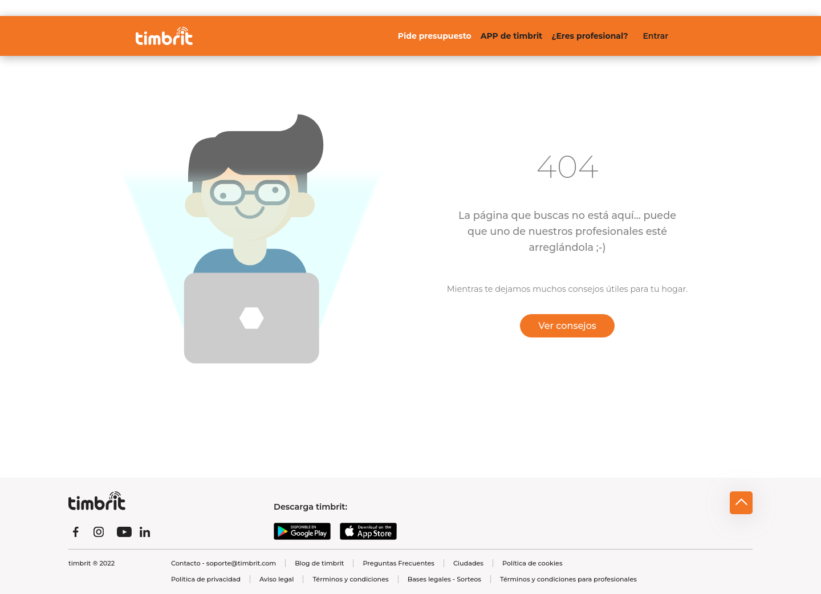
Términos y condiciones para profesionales (568, 579)
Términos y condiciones (350, 579)
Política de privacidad (206, 579)
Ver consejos (567, 325)
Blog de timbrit (319, 563)
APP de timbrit (511, 36)
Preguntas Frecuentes (398, 563)
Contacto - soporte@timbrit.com (223, 563)
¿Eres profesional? (589, 36)
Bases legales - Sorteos (444, 579)
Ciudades (468, 563)
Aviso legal (276, 579)
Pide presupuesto (435, 36)
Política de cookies (532, 563)
